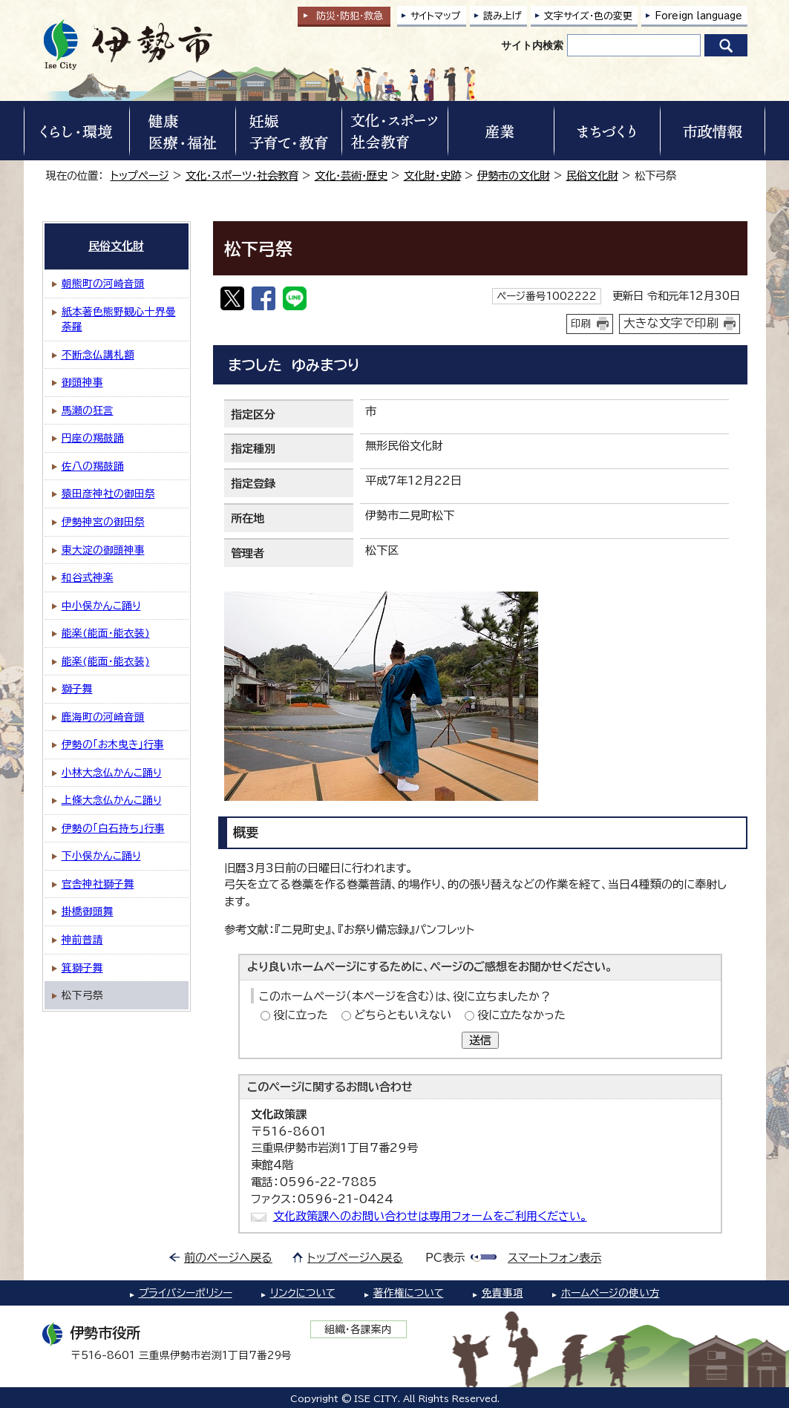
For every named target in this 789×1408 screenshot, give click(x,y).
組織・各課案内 (358, 1329)
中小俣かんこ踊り (101, 605)
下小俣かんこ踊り (101, 856)
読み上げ (502, 16)
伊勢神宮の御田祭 (103, 522)
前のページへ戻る (228, 1257)
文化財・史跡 (432, 175)
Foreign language (698, 16)
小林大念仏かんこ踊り (112, 772)
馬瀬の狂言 (88, 410)
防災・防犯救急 (349, 16)
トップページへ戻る (355, 1257)
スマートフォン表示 (554, 1257)
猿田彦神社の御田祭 (108, 493)
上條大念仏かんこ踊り (112, 800)
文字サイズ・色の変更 (588, 16)
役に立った (300, 1015)
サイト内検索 (532, 45)
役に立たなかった (521, 1015)
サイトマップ (435, 16)
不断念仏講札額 (98, 355)
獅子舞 (77, 689)
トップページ (140, 175)
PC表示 (445, 1257)
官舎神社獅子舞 (98, 884)
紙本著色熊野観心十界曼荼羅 (119, 320)
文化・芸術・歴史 (351, 175)
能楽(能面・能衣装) (106, 633)
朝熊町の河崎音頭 (103, 283)
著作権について (408, 1293)
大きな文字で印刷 (670, 323)
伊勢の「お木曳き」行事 (113, 744)
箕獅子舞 (82, 968)
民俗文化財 (592, 175)
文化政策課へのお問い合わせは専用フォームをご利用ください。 (430, 1216)
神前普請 (82, 939)
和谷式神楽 (88, 577)
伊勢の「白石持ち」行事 (113, 828)
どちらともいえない (402, 1015)
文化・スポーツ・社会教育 (242, 175)
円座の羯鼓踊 (93, 438)
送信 (480, 1040)
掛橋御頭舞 (88, 911)
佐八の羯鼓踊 (93, 466)
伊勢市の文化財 (513, 175)
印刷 (581, 323)
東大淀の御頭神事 (103, 550)
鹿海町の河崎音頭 (103, 717)
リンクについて (302, 1293)
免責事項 (502, 1293)
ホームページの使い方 (610, 1293)
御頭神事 (82, 382)
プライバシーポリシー (185, 1293)
